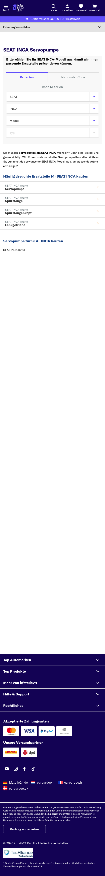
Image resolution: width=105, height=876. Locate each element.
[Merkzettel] (81, 8)
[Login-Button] (67, 8)
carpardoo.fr (73, 782)
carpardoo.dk (18, 788)
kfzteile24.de (18, 782)
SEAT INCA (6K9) (14, 250)
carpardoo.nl (46, 782)
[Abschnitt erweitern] (52, 27)
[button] (52, 660)
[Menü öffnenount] (6, 6)
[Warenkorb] (95, 8)
